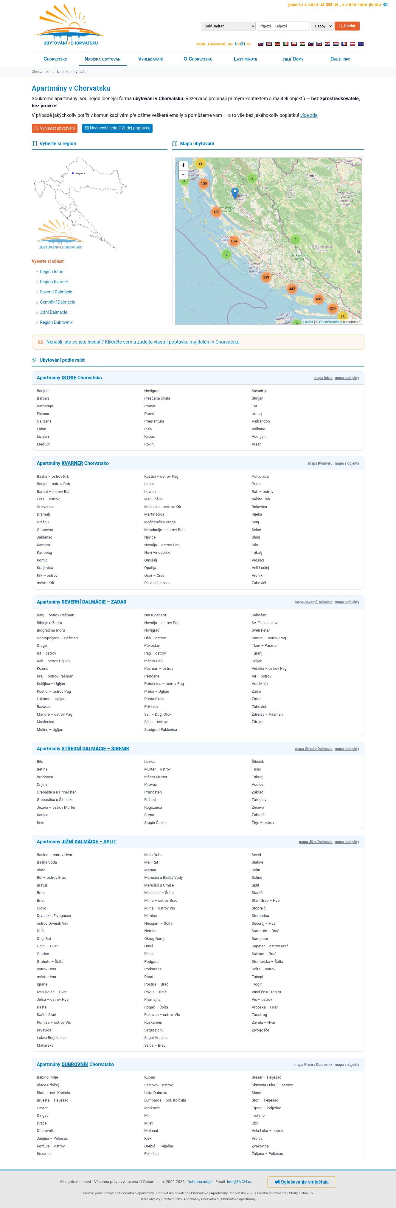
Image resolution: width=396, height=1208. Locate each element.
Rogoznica (153, 807)
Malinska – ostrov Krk (162, 507)
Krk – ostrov (47, 575)
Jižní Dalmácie (51, 312)
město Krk (45, 583)
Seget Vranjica (156, 1037)
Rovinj (149, 444)
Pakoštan (152, 645)
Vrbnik (257, 575)
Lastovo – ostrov (158, 1085)
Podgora (151, 961)
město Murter (155, 777)
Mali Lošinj (153, 499)
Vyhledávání (150, 58)
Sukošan (259, 615)
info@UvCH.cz (239, 1181)
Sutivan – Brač (264, 954)
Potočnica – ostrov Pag (164, 683)
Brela (41, 892)
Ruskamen (153, 1022)
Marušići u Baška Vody (163, 877)
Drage (42, 645)
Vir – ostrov (261, 676)
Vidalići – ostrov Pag (269, 668)
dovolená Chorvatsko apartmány (129, 1193)
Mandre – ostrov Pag (54, 714)
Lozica (149, 761)
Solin (256, 870)
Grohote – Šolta (50, 961)
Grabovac (45, 530)
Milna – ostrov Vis (159, 908)
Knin (40, 822)
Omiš (148, 946)
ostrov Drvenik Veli (52, 923)
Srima (149, 815)
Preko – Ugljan (156, 691)
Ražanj (150, 799)
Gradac (43, 954)
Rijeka (257, 514)
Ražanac (44, 706)
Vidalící (258, 560)
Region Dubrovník (54, 322)
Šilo (255, 545)
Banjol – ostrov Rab (53, 484)
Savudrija (259, 391)
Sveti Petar (261, 630)
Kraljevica (45, 567)
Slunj (256, 537)
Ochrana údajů (199, 1181)
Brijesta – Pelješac (53, 1100)
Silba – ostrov (155, 722)
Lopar (149, 484)
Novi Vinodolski (157, 552)
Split (255, 885)
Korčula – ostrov (51, 1146)
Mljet (148, 1123)
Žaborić (258, 815)
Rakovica (259, 507)
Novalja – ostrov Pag (161, 545)
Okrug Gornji (154, 938)
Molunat (151, 1130)
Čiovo (41, 908)
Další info (340, 58)
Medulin (44, 444)
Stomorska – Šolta (267, 961)
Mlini (148, 1115)
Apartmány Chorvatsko (201, 1199)
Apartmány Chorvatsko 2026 (232, 1193)
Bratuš (42, 885)
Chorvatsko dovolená (172, 1193)
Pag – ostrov (155, 653)
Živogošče (260, 1030)
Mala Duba (153, 855)
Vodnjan (259, 436)
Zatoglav (259, 799)
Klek (147, 1138)
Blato (41, 870)
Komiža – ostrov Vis (54, 1022)
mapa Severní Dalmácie (314, 602)
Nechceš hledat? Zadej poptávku (117, 128)
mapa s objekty (347, 378)
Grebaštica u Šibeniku (55, 799)
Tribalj (257, 552)
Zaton (257, 699)
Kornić (42, 560)
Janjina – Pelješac (52, 1138)
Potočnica (260, 476)
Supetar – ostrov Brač (270, 946)
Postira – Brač (156, 984)
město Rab (261, 499)
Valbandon (261, 421)
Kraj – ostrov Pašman (55, 676)
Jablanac (44, 537)
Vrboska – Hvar (265, 1007)
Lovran (150, 491)
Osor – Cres (154, 575)
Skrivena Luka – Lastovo (272, 1085)
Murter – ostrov (157, 769)
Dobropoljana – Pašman (57, 638)
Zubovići (259, 583)
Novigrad (151, 391)
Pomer (150, 406)
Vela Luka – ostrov (267, 1130)
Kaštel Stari (46, 1014)
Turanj (257, 653)
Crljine (42, 784)
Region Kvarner (51, 281)
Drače (42, 1123)
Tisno (256, 769)
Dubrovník (45, 1130)
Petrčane (151, 676)
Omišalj (150, 560)
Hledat (347, 26)
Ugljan (257, 661)
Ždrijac (257, 722)
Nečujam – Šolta (158, 923)
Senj (255, 522)
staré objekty (150, 1199)
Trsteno (258, 1115)
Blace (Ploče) (48, 1085)
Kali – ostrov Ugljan (53, 661)
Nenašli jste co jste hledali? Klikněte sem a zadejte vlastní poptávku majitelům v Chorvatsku (142, 342)
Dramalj (43, 514)
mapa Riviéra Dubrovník (313, 1064)
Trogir (257, 984)
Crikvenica (46, 507)
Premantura (154, 421)
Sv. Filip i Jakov (265, 623)
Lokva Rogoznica (51, 1037)
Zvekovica (260, 1146)
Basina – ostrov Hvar (54, 855)
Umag (257, 414)
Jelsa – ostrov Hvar (53, 999)
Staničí (257, 892)
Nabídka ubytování (103, 58)
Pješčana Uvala (157, 398)
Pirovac (150, 784)
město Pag (153, 661)
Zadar (257, 691)
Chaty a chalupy (301, 1193)
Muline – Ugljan (50, 729)
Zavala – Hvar (263, 1022)
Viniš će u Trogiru (266, 992)
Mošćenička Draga (160, 522)
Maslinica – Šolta (159, 892)
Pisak (148, 954)
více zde (309, 115)
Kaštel (42, 1007)
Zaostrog (259, 1014)
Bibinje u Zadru (49, 623)
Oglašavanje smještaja (302, 1182)
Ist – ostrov (46, 653)
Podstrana (152, 969)
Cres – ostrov (48, 499)
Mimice (150, 915)
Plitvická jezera (157, 583)
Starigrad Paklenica (160, 729)
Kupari (149, 1077)
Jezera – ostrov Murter (56, 807)
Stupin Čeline (155, 822)
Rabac (149, 436)
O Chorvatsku (198, 58)
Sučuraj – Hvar (264, 923)
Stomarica (260, 915)
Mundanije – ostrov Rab (164, 530)
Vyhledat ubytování (55, 128)
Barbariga (45, 406)
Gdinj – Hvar (47, 946)
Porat (148, 977)
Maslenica (45, 722)
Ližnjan (43, 436)
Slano (256, 1093)
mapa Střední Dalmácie (314, 749)
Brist (41, 900)
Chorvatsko (55, 58)
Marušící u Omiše (159, 885)
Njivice (150, 537)
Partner (168, 1199)
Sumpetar (260, 938)
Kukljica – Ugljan (51, 683)
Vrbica (257, 1138)
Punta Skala (154, 699)
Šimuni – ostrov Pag (269, 638)
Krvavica (44, 1030)
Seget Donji (154, 1030)
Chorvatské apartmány (238, 1199)
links (178, 1199)
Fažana (43, 414)
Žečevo (258, 807)
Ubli (255, 1123)
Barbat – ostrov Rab (54, 491)
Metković (152, 1108)
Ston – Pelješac (265, 1100)
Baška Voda (47, 862)
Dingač (43, 1115)
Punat (257, 484)
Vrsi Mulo (260, 683)
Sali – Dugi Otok (157, 714)
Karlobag (44, 552)
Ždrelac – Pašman (267, 714)
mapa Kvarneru (320, 463)
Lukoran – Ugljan (51, 699)
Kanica (43, 815)
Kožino (43, 668)
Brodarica (45, 777)
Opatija (150, 567)
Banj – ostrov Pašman (55, 615)
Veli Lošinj (260, 567)
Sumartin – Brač (265, 931)
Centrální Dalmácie (55, 302)
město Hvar (47, 977)
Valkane (258, 429)
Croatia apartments (271, 1193)
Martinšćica (154, 514)
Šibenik (258, 761)
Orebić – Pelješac (159, 1146)
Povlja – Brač (155, 992)
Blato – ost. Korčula (53, 1093)
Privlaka (151, 706)
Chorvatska (199, 1193)
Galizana (44, 421)
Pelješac (151, 1153)
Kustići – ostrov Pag (161, 476)
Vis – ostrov (262, 999)
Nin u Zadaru (155, 615)
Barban (43, 398)
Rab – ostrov (262, 491)
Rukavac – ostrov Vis (162, 1014)
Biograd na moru (51, 630)
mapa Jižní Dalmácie (316, 842)
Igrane (42, 984)
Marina (150, 870)
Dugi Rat (44, 938)
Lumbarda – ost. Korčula (165, 1100)
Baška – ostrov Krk (53, 476)
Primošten (153, 792)
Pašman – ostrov (158, 668)
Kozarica (44, 1153)
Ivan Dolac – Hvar (52, 992)
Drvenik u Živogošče (54, 915)
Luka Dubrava (155, 1093)
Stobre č (259, 908)
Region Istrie (49, 271)
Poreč (149, 414)
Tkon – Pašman (265, 645)
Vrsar (256, 444)
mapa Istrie (323, 378)
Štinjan (257, 398)
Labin (41, 429)
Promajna (152, 999)
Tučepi (257, 977)
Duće (41, 931)
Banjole (43, 391)
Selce (256, 530)
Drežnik (43, 522)
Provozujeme (93, 1193)
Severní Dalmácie (53, 292)
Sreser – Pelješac (266, 1077)
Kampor (43, 545)
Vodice (257, 784)
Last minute (245, 58)
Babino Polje (47, 1077)
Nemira (150, 931)
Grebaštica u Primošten (57, 792)
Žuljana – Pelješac (267, 1153)
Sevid (256, 855)
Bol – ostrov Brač (51, 877)
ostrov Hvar (46, 969)
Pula (148, 429)
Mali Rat (151, 862)
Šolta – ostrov (264, 969)
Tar (254, 406)
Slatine (257, 862)
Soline (257, 877)
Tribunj (257, 777)
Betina (42, 769)
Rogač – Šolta (156, 1007)
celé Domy (292, 58)
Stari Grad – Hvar (266, 900)
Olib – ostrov (155, 638)
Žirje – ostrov (263, 822)
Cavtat (42, 1108)
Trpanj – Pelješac (266, 1108)
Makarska (45, 1045)
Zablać (257, 792)
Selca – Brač (155, 1045)
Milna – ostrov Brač (160, 900)
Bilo (40, 761)
